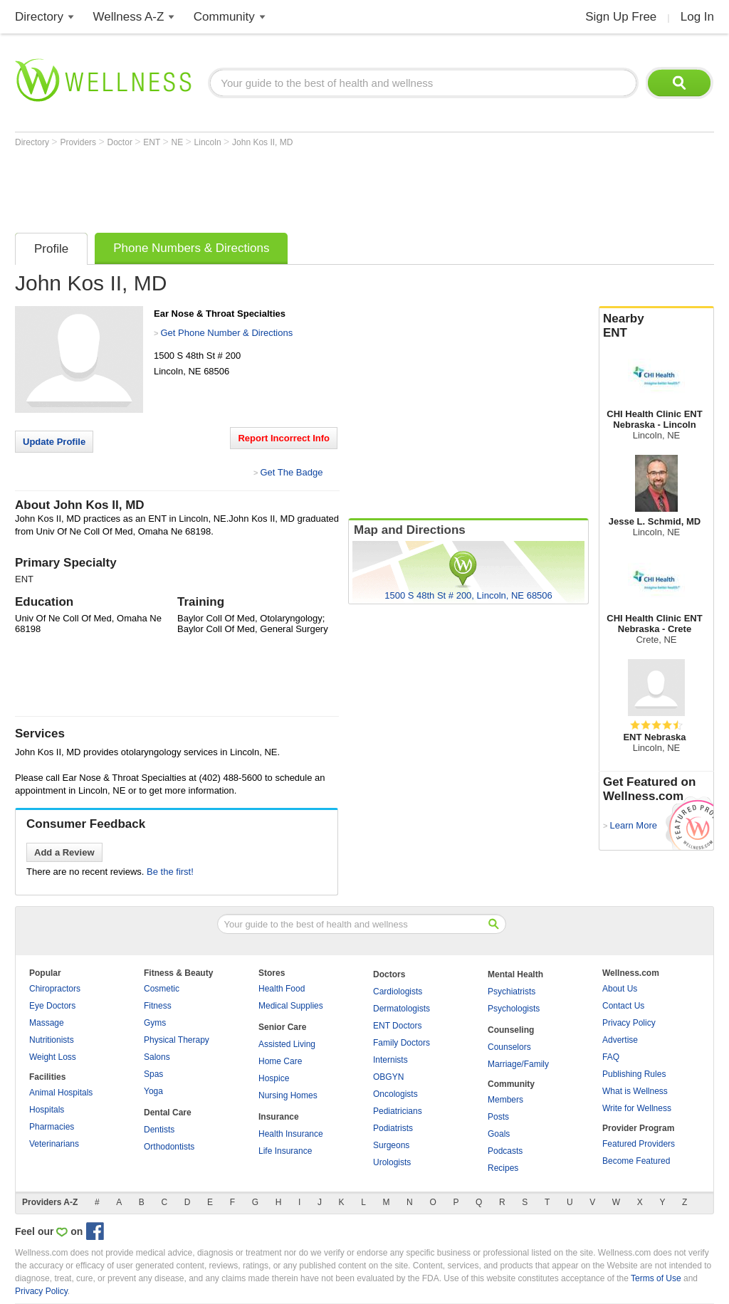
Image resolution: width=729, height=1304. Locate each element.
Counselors (509, 1047)
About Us (619, 989)
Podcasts (505, 1151)
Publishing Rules (634, 1074)
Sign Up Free (620, 16)
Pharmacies (51, 1127)
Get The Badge (291, 472)
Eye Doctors (52, 1006)
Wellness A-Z (128, 16)
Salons (157, 1057)
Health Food (281, 989)
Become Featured (636, 1161)
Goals (499, 1134)
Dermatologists (401, 1009)
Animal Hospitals (61, 1093)
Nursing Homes (288, 1095)
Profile (51, 249)
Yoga (153, 1091)
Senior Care (282, 1027)
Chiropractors (54, 989)
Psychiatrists (511, 992)
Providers (79, 142)
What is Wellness (635, 1091)
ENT (152, 142)
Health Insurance (290, 1134)
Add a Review (64, 852)
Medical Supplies (290, 1006)
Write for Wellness (636, 1108)
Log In (697, 16)
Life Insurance (285, 1151)
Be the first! (170, 871)
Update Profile (54, 441)
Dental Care (168, 1113)
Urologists (392, 1162)
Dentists (159, 1130)
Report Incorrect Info (284, 438)
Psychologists (514, 1009)
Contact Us (623, 1006)
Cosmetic (161, 989)
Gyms (155, 1023)
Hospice (273, 1078)
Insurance (278, 1117)
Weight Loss (52, 1057)
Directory (39, 16)
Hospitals (46, 1110)
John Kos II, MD (262, 142)
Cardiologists (397, 992)
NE (179, 142)
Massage (46, 1023)
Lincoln (209, 142)
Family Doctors (401, 1043)
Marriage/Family (518, 1064)
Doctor (121, 142)
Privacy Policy (629, 1023)
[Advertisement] (274, 186)
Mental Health (515, 974)
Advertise (620, 1040)
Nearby (656, 326)
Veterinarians (54, 1144)
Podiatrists (393, 1128)
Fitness (158, 1006)
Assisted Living (286, 1044)
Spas (153, 1074)
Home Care (280, 1061)
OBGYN (388, 1077)
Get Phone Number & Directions (226, 332)
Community (224, 16)
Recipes (503, 1168)
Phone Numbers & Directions (191, 248)
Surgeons (391, 1145)
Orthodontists (169, 1147)
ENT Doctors (397, 1026)
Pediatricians (397, 1111)
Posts (498, 1117)
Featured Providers (638, 1144)
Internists (390, 1060)
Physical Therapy (176, 1040)
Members (505, 1100)
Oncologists (395, 1094)
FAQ (610, 1057)
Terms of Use (656, 1278)
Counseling (511, 1030)
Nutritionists (51, 1040)
